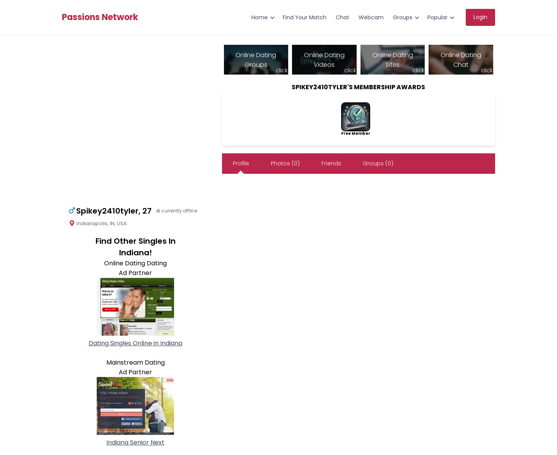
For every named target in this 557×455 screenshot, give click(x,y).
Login (480, 17)
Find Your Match (304, 17)
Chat (342, 17)
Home (259, 17)
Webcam (371, 17)
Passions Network (100, 17)
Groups (402, 17)
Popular (437, 17)
